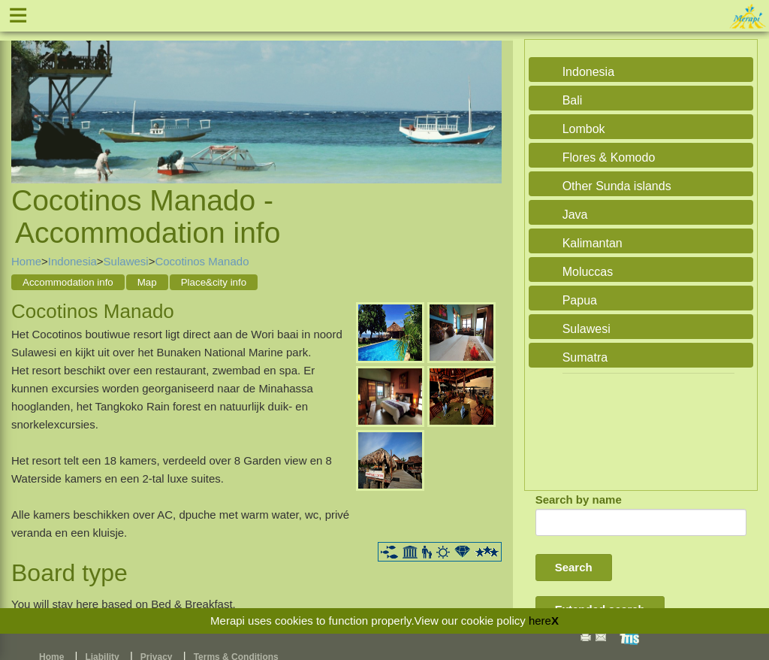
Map (147, 282)
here (540, 620)
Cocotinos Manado (202, 261)
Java (575, 214)
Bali (572, 100)
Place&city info (213, 282)
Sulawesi (126, 261)
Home (26, 261)
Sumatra (585, 357)
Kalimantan (592, 243)
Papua (579, 300)
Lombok (583, 129)
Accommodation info (68, 282)
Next (486, 94)
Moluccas (588, 271)
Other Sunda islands (616, 186)
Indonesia (72, 261)
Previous (26, 94)
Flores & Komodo (609, 157)
